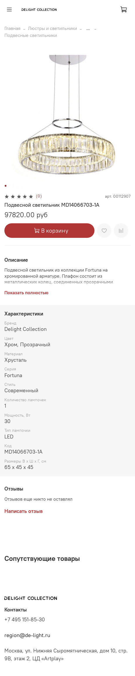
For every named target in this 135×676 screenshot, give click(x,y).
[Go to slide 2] (9, 186)
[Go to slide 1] (5, 186)
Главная (12, 28)
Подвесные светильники (30, 35)
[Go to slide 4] (18, 186)
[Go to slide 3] (14, 186)
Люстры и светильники (52, 28)
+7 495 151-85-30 (24, 619)
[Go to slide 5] (22, 186)
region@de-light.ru (27, 635)
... (88, 28)
